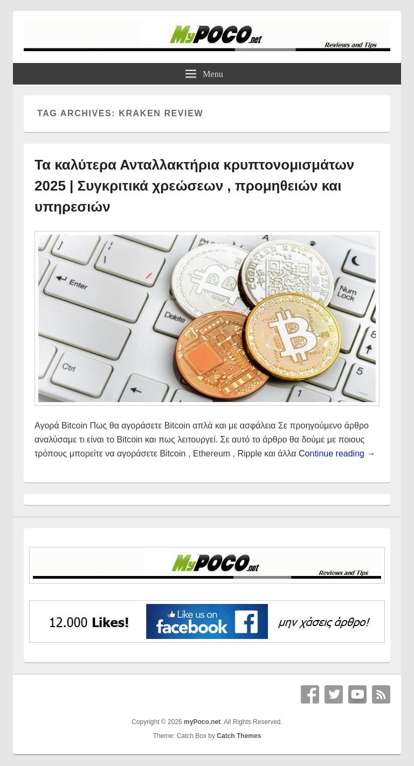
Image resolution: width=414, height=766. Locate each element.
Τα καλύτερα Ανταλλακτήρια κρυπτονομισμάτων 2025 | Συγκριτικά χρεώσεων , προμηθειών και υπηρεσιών (194, 186)
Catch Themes (239, 736)
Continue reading (337, 453)
